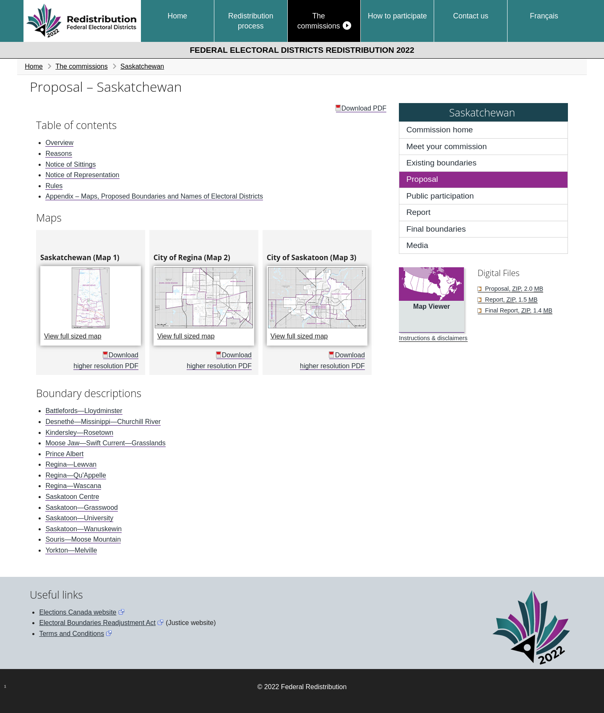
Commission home (439, 129)
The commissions (318, 21)
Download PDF (364, 108)
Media (417, 245)
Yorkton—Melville (71, 550)
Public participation (440, 195)
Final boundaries (436, 229)
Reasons (58, 153)
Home (177, 16)
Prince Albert (64, 453)
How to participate (397, 16)
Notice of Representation (82, 174)
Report (418, 212)
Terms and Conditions (71, 633)
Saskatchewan (142, 66)
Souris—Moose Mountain (83, 539)
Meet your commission (446, 146)
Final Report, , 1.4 (517, 310)
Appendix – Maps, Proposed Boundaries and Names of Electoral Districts (154, 196)
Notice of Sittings (70, 164)
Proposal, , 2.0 (513, 288)
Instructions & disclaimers (433, 338)
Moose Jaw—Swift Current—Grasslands (105, 443)
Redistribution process (250, 21)
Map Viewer (431, 306)
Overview (59, 142)
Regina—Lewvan (70, 464)
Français (544, 16)
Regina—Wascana (73, 485)
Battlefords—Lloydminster (83, 410)
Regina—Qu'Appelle (75, 475)
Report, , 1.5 (510, 299)
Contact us (470, 16)
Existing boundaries (441, 162)
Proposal (422, 179)
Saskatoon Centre (72, 496)
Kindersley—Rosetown (79, 432)
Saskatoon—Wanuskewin (83, 528)
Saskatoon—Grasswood (81, 507)
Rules (53, 185)
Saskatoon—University (79, 518)
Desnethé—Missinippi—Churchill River (103, 421)
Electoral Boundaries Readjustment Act (97, 622)
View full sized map (92, 335)
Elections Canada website (77, 612)
